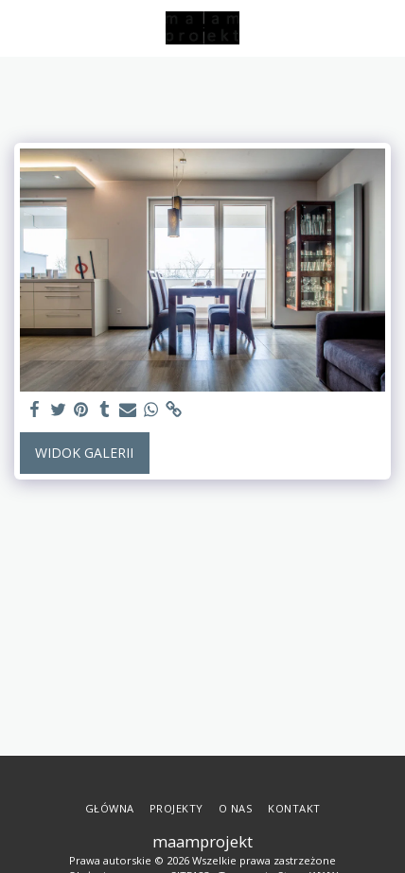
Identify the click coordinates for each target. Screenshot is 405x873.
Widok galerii (84, 453)
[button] (21, 27)
